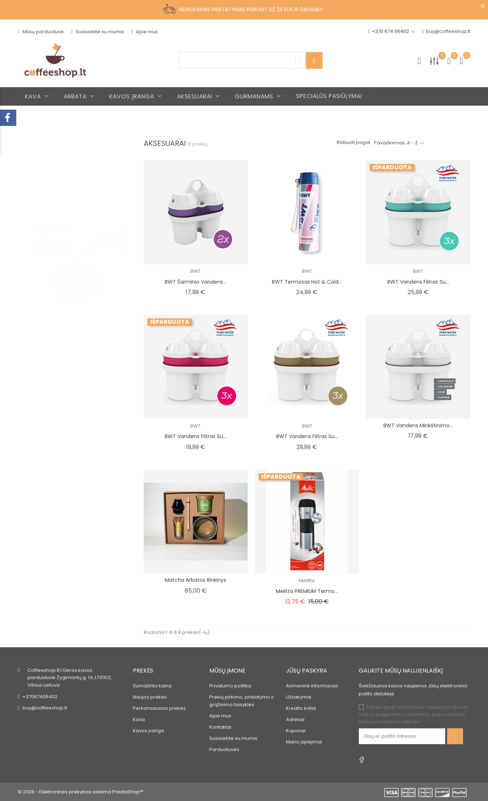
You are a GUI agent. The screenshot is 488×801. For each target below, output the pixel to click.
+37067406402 (40, 696)
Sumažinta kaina (152, 685)
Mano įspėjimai (304, 741)
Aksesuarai (199, 96)
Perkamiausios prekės (159, 708)
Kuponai (296, 730)
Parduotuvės (224, 749)
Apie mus (144, 31)
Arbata (80, 96)
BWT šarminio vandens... (195, 281)
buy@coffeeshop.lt (446, 31)
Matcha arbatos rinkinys (195, 580)
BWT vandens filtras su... (418, 281)
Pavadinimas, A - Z (396, 142)
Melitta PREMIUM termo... (307, 591)
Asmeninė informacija (312, 685)
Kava (37, 96)
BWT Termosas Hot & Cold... (307, 281)
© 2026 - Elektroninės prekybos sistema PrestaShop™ (80, 791)
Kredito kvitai (301, 708)
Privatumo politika (230, 685)
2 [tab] (121, 232)
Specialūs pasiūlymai (329, 96)
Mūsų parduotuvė (41, 31)
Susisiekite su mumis (97, 31)
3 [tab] (121, 245)
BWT (195, 271)
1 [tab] (121, 218)
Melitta (307, 580)
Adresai (295, 719)
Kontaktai (220, 727)
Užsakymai (298, 697)
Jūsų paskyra (306, 670)
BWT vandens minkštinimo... (418, 425)
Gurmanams (258, 96)
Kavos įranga (136, 96)
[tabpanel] (72, 233)
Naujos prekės (150, 697)
